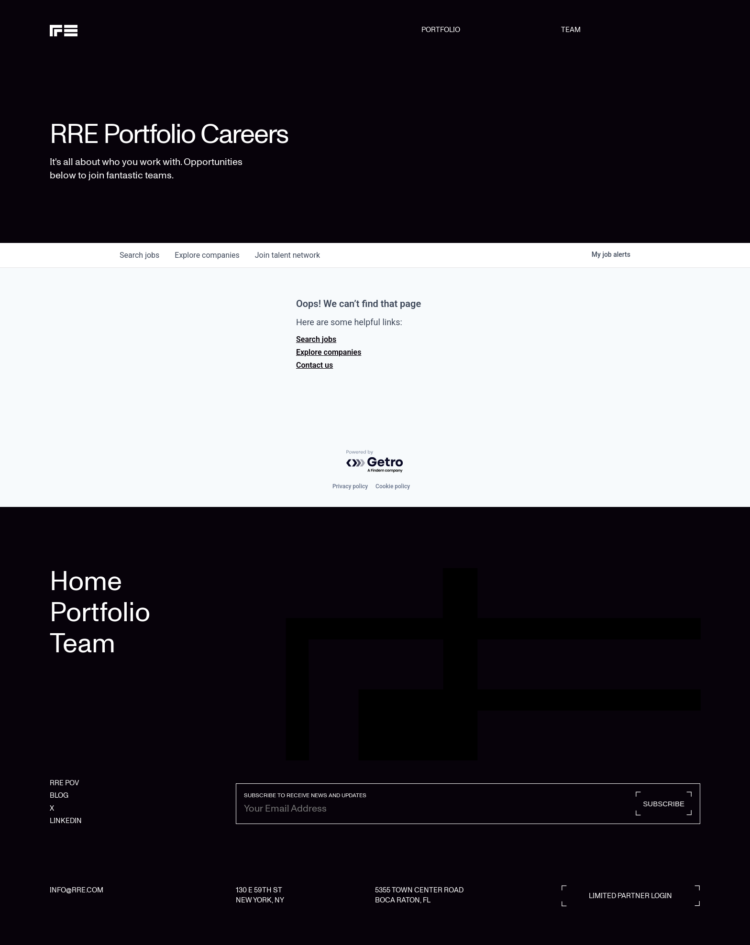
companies (207, 255)
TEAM (571, 29)
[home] (96, 29)
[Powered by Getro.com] (375, 461)
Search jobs (316, 339)
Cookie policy (392, 486)
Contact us (314, 365)
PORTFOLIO (440, 29)
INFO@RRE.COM (76, 890)
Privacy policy (350, 486)
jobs (139, 255)
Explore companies (328, 352)
